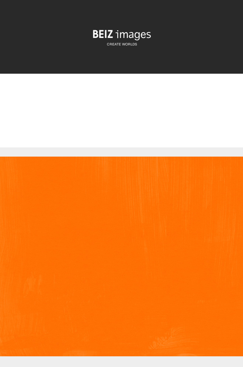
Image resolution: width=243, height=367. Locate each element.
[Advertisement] (121, 115)
